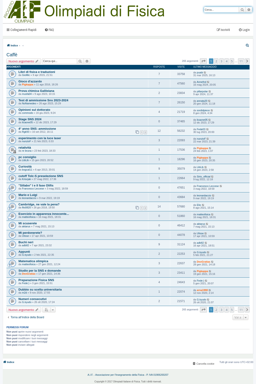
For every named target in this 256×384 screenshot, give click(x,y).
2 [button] (216, 61)
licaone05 (27, 122)
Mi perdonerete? (30, 232)
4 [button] (226, 61)
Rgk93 (25, 131)
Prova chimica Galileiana (36, 91)
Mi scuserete (27, 223)
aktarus (26, 226)
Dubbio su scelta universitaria (40, 289)
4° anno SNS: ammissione (37, 128)
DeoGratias (203, 261)
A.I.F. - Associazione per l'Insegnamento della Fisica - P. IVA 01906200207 (128, 374)
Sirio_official (203, 176)
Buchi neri (25, 242)
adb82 (25, 245)
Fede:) (25, 283)
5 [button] (232, 61)
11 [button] (241, 61)
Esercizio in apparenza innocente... (43, 214)
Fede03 (201, 129)
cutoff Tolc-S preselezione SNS (40, 176)
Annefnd (201, 82)
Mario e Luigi (27, 195)
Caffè (11, 54)
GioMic (26, 75)
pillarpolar (202, 91)
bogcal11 (27, 169)
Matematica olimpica (33, 261)
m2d (24, 292)
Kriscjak (26, 179)
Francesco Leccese (33, 188)
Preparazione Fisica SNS (36, 280)
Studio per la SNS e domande (39, 270)
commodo (27, 112)
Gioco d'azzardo (30, 81)
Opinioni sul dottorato (34, 109)
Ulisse (25, 235)
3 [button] (221, 61)
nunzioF (26, 141)
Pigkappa (27, 84)
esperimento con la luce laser (39, 138)
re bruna (26, 150)
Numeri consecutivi (32, 299)
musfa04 (27, 94)
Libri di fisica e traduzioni (36, 72)
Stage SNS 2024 (30, 119)
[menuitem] (49, 29)
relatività (24, 147)
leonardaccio (29, 198)
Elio (199, 205)
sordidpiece (203, 110)
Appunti (24, 251)
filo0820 (26, 207)
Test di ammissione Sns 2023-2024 (43, 100)
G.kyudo (26, 254)
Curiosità (25, 166)
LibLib (25, 160)
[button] (203, 61)
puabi (200, 72)
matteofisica (29, 217)
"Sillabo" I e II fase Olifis (36, 185)
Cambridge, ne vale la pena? (39, 204)
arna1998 (202, 290)
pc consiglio (27, 157)
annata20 (202, 100)
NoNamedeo (29, 103)
